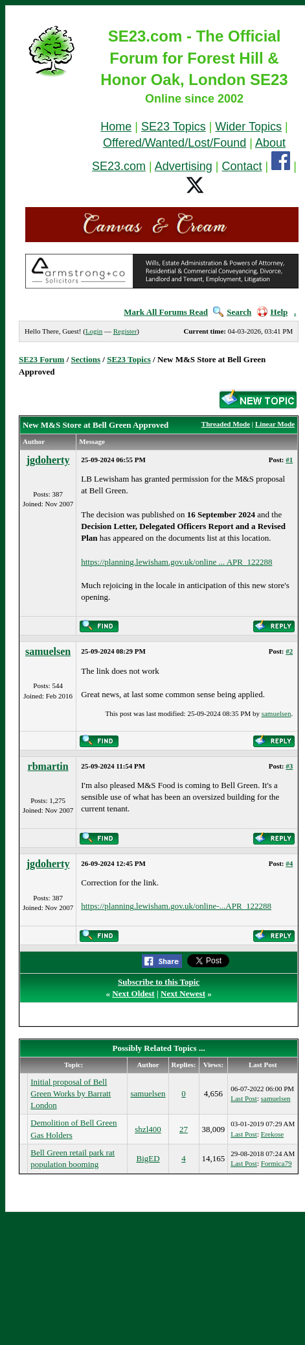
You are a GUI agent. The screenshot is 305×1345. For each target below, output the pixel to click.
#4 (289, 863)
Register (125, 331)
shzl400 (148, 1129)
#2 (289, 651)
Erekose (272, 1134)
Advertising (183, 166)
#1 (289, 459)
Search (232, 312)
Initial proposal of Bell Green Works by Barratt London (70, 1093)
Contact (242, 166)
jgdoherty (48, 459)
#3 (289, 766)
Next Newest (183, 993)
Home (115, 126)
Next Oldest (133, 993)
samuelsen (48, 651)
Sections (86, 359)
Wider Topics (248, 126)
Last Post (244, 1098)
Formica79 (276, 1163)
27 (183, 1129)
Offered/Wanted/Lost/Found (174, 142)
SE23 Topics (173, 126)
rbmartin (48, 766)
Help (272, 312)
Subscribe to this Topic (158, 982)
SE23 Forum (41, 359)
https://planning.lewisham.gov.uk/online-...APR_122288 (176, 906)
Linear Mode (275, 424)
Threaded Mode (225, 424)
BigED (147, 1158)
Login (93, 331)
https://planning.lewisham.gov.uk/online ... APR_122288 (176, 562)
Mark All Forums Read (166, 312)
